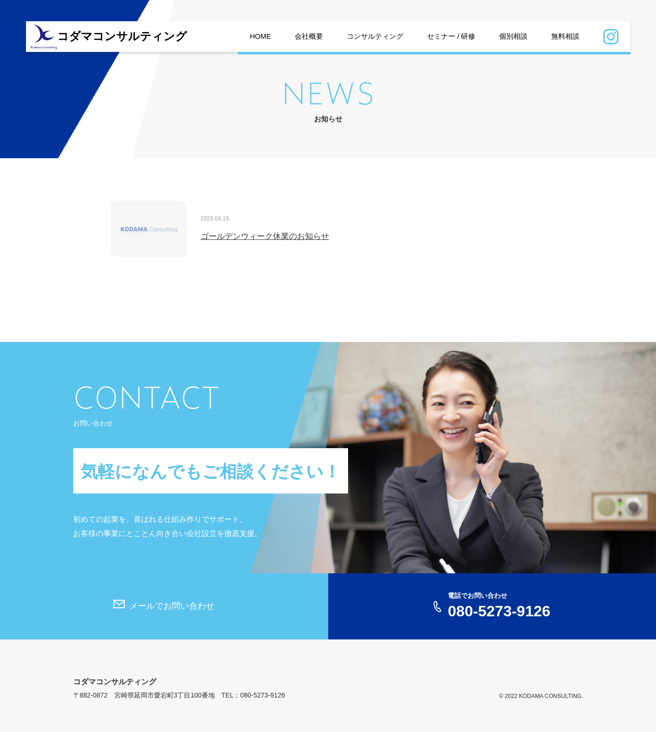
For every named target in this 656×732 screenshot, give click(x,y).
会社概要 (309, 36)
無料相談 (565, 36)
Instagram (610, 37)
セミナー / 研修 (451, 36)
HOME (260, 36)
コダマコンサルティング (122, 36)
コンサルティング (375, 36)
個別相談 (513, 36)
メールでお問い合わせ (171, 606)
